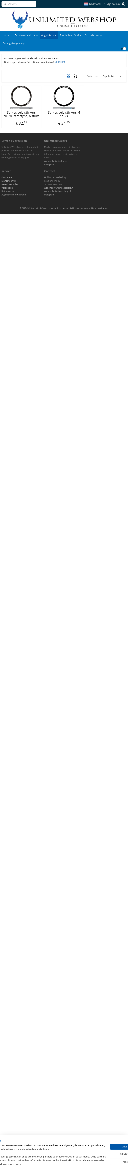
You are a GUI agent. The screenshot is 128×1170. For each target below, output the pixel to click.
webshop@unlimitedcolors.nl (59, 187)
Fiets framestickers (26, 35)
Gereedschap (93, 35)
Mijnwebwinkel (101, 208)
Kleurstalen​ (7, 177)
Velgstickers (49, 35)
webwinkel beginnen (72, 208)
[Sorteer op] (112, 76)
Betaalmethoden (10, 184)
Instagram (49, 164)
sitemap (52, 208)
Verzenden (7, 187)
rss (59, 208)
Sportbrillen (66, 35)
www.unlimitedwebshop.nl (57, 191)
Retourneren (8, 191)
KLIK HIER (60, 62)
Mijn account (115, 4)
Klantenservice (9, 180)
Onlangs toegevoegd (14, 43)
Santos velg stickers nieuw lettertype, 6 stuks (21, 114)
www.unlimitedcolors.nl (56, 161)
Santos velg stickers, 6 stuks (64, 114)
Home (6, 35)
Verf (78, 35)
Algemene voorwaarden (14, 194)
